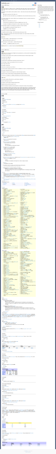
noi (7, 277)
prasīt (24, 253)
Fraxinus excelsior (12, 342)
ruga (31, 263)
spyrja (8, 223)
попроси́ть (22, 265)
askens (17, 348)
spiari (29, 226)
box (6, 439)
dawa (4, 293)
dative (3, 373)
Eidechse (25, 316)
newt (16, 322)
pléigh (8, 283)
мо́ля (8, 257)
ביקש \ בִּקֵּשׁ (8, 278)
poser (11, 211)
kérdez (8, 222)
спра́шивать (25, 215)
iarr (11, 226)
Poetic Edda (23, 104)
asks (15, 135)
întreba (25, 213)
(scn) (27, 226)
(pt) (27, 211)
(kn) (9, 233)
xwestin (8, 292)
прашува (26, 192)
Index (16, 0)
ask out (14, 183)
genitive (3, 348)
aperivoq (9, 218)
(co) (10, 201)
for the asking (27, 183)
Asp (39, 24)
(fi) (8, 210)
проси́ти (25, 285)
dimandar (28, 242)
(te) (25, 235)
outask (26, 185)
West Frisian (46, 9)
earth (15, 328)
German (21, 316)
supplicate (7, 179)
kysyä (7, 210)
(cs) (13, 205)
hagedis (15, 316)
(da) (8, 206)
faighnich (26, 222)
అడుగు (24, 235)
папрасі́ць (15, 255)
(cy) (25, 243)
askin (10, 371)
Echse (23, 316)
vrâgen (28, 193)
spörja (28, 232)
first (11, 104)
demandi (8, 208)
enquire (10, 141)
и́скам (5, 258)
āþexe (18, 314)
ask (5, 99)
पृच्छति (24, 218)
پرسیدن (24, 210)
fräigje (27, 220)
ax (10, 229)
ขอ (33, 281)
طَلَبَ (7, 252)
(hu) (9, 222)
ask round (26, 182)
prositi (24, 273)
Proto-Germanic (28, 314)
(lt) (10, 247)
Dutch (13, 316)
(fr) (9, 211)
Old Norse (5, 112)
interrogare (5, 228)
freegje (28, 244)
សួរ (6, 288)
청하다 (7, 289)
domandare (11, 227)
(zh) (8, 261)
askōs (25, 423)
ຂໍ (22, 251)
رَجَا (11, 252)
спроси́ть (22, 216)
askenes (32, 348)
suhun (25, 277)
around (30, 328)
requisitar (22, 261)
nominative (4, 347)
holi (26, 243)
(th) (24, 236)
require (6, 157)
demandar (8, 225)
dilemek (24, 283)
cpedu (7, 248)
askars (30, 445)
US (39, 16)
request (6, 136)
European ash (7, 390)
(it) (13, 227)
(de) (9, 214)
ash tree (5, 365)
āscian (28, 206)
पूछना (6, 221)
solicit (4, 179)
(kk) (8, 234)
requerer (32, 260)
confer (5, 176)
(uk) (27, 238)
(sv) (25, 232)
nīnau (7, 219)
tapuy (24, 212)
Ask (5, 128)
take (9, 167)
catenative (7, 173)
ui (8, 277)
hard (19, 328)
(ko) (9, 289)
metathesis (20, 174)
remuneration (22, 157)
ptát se (7, 205)
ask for (5, 184)
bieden (27, 254)
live (17, 328)
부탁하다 (15, 289)
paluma (8, 268)
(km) (8, 288)
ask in (13, 182)
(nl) (8, 207)
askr (11, 112)
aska (13, 374)
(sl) (26, 230)
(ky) (8, 243)
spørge (7, 206)
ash (4, 366)
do (11, 153)
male (13, 104)
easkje (26, 244)
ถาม (23, 236)
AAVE (41, 18)
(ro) (26, 213)
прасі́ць (8, 255)
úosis (19, 412)
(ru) (27, 215)
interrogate (6, 141)
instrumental (4, 427)
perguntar (25, 211)
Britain (5, 322)
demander (7, 211)
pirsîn (10, 238)
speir (23, 221)
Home (11, 0)
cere (24, 263)
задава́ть (30, 216)
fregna (11, 223)
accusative (3, 372)
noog (26, 245)
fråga (24, 232)
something (13, 153)
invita (28, 263)
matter (31, 157)
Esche (22, 410)
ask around (5, 183)
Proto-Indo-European (20, 336)
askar (10, 364)
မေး (7, 199)
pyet (7, 189)
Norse (5, 104)
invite (5, 162)
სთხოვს (8, 272)
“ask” (4, 392)
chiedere (7, 227)
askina (10, 372)
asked (34, 135)
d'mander (24, 194)
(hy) (11, 191)
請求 (14, 261)
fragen (16, 176)
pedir (25, 260)
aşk (10, 99)
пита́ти (25, 238)
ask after (5, 182)
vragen (7, 207)
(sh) (25, 270)
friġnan (26, 206)
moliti (29, 270)
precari (26, 252)
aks (4, 132)
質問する (8, 231)
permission (8, 153)
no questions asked (28, 184)
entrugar (8, 193)
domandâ (7, 212)
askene (32, 347)
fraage (26, 196)
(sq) (8, 251)
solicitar (28, 260)
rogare (23, 252)
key (5, 338)
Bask (39, 27)
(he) (8, 220)
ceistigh (6, 226)
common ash (5, 342)
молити (28, 269)
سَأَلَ (6, 190)
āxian (47, 6)
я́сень (9, 412)
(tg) (26, 234)
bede (7, 266)
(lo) (23, 251)
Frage (21, 176)
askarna (39, 444)
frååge (24, 199)
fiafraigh (9, 226)
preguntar (10, 193)
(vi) (27, 290)
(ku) (12, 238)
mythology (7, 104)
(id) (9, 224)
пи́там (8, 198)
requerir (27, 276)
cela (29, 248)
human (15, 104)
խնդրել (8, 253)
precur (8, 265)
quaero (28, 252)
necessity (34, 157)
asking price (6, 311)
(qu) (26, 212)
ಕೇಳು (7, 233)
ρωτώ (6, 215)
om (27, 256)
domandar (25, 242)
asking (23, 135)
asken (10, 341)
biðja (11, 281)
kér (7, 280)
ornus (5, 412)
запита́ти (33, 238)
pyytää (7, 269)
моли (25, 255)
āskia (25, 207)
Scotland (11, 322)
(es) (25, 276)
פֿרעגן (24, 247)
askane (24, 400)
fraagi (23, 200)
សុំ (11, 288)
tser (7, 192)
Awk (39, 26)
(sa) (25, 218)
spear (4, 419)
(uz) (26, 241)
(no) (25, 256)
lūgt (25, 253)
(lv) (27, 253)
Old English (15, 314)
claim (10, 157)
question (17, 136)
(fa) (26, 210)
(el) (8, 215)
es (8, 410)
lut (7, 251)
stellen (23, 176)
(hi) (7, 221)
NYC (41, 17)
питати (24, 269)
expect (13, 157)
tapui (27, 212)
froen (26, 191)
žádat (6, 264)
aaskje (52, 8)
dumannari (24, 226)
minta (8, 282)
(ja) (10, 231)
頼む (7, 285)
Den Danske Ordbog (9, 351)
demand (8, 157)
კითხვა (14, 213)
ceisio (30, 243)
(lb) (27, 191)
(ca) (9, 200)
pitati (24, 270)
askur (4, 359)
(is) (9, 223)
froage (25, 198)
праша (32, 192)
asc (15, 410)
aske (9, 314)
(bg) (9, 198)
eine (19, 176)
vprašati (24, 230)
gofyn (24, 243)
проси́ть (24, 264)
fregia (27, 207)
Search (14, 0)
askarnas (39, 445)
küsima (8, 209)
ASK (7, 99)
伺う (10, 230)
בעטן (24, 292)
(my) (8, 199)
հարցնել (8, 191)
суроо (7, 243)
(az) (9, 194)
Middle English (6, 314)
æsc (5, 410)
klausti (12, 247)
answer (14, 136)
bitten (7, 273)
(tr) (26, 283)
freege (24, 197)
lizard (10, 326)
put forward (6, 139)
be (24, 256)
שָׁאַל (7, 220)
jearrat (26, 202)
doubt (28, 328)
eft (14, 322)
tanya (8, 224)
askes (24, 348)
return (26, 157)
